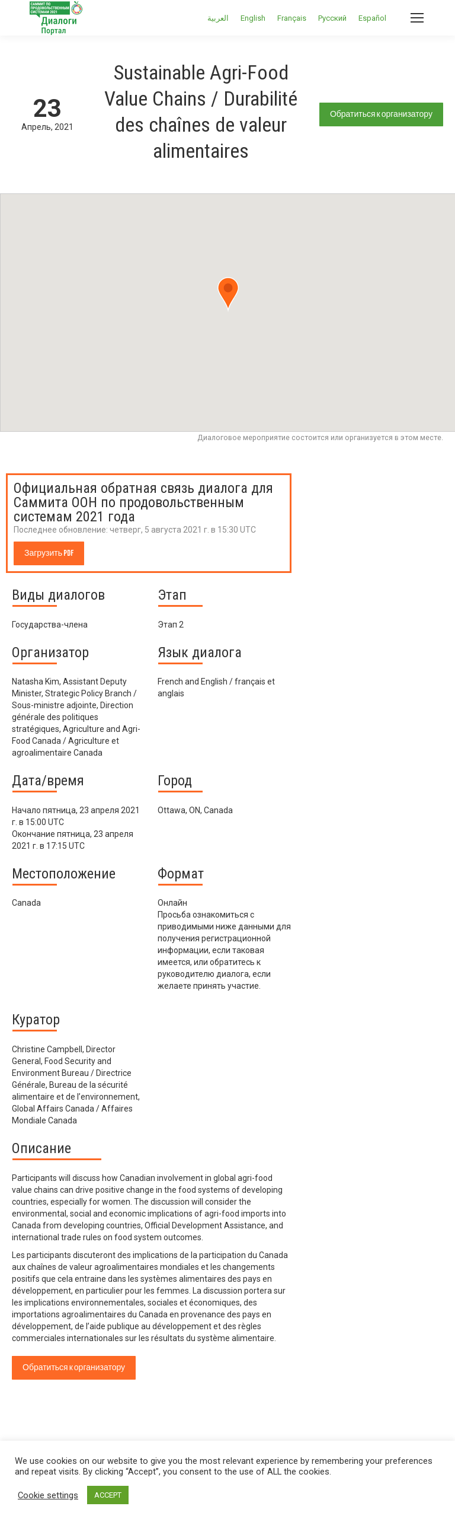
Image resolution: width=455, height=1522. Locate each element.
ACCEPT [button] (107, 1495)
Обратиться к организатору (381, 114)
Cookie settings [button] (48, 1495)
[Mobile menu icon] (417, 17)
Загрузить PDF (48, 553)
